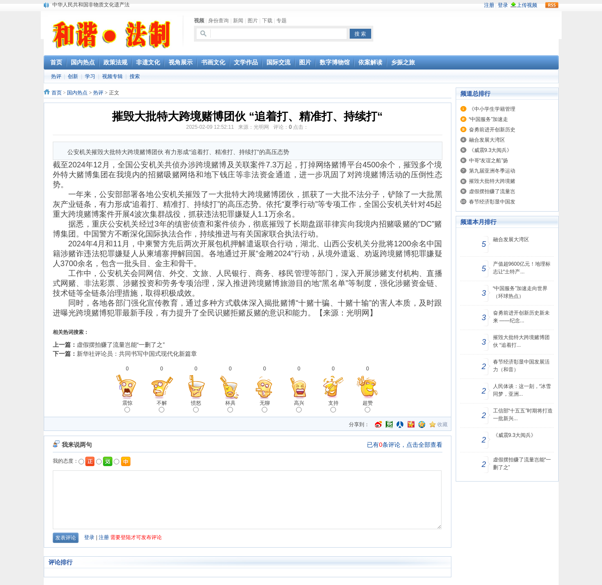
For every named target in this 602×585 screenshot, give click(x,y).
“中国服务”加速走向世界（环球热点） (520, 292)
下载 (267, 21)
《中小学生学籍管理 (492, 109)
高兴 (299, 406)
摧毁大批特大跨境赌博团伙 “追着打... (521, 341)
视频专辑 (112, 76)
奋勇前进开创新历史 (492, 130)
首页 (56, 93)
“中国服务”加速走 (488, 119)
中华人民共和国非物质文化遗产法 (91, 5)
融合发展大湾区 (487, 140)
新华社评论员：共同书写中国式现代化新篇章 (137, 353)
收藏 (442, 424)
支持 (333, 406)
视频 (199, 21)
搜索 (135, 76)
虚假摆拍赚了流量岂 (492, 191)
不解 (162, 406)
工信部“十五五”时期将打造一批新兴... (523, 414)
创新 (73, 76)
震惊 (127, 406)
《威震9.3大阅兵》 (490, 150)
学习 (90, 76)
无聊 (265, 406)
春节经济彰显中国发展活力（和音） (521, 366)
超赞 (368, 406)
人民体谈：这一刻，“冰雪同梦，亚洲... (522, 390)
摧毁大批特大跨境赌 (492, 181)
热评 (56, 76)
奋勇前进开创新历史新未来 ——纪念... (521, 317)
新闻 (238, 21)
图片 (253, 21)
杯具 (230, 406)
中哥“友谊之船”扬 (488, 161)
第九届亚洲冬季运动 (492, 171)
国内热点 (77, 93)
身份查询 (218, 21)
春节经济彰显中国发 (492, 202)
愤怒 (196, 406)
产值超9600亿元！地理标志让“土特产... (522, 268)
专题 (281, 21)
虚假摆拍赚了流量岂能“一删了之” (121, 344)
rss (552, 5)
